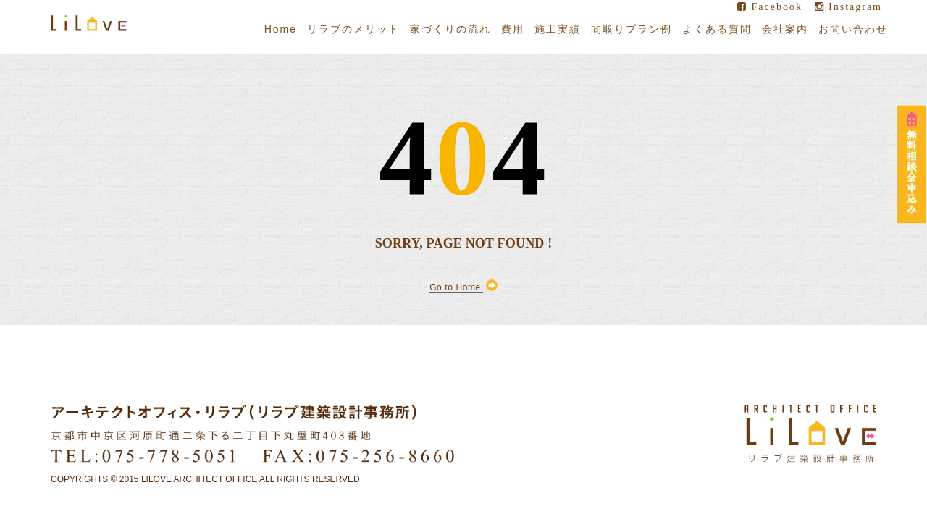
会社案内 (785, 29)
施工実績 (557, 29)
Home (280, 29)
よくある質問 (717, 29)
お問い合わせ (853, 29)
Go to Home (463, 286)
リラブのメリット (353, 29)
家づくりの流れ (450, 29)
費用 (512, 29)
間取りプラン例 (631, 29)
